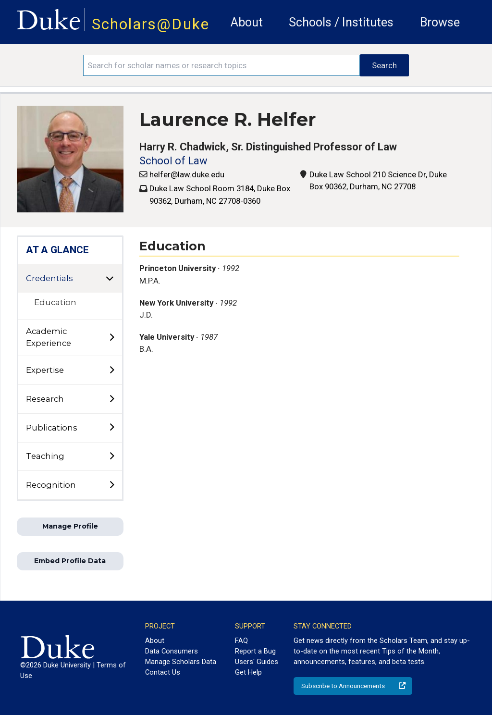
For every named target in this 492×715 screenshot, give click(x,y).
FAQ (241, 640)
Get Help (248, 672)
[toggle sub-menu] (111, 338)
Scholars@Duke (150, 24)
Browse (440, 22)
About (247, 22)
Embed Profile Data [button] (70, 560)
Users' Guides (256, 661)
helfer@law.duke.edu (186, 174)
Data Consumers (171, 651)
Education (55, 302)
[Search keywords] (221, 65)
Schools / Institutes (341, 22)
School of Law (173, 161)
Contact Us (162, 672)
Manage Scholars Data (180, 661)
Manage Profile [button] (70, 526)
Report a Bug (255, 651)
